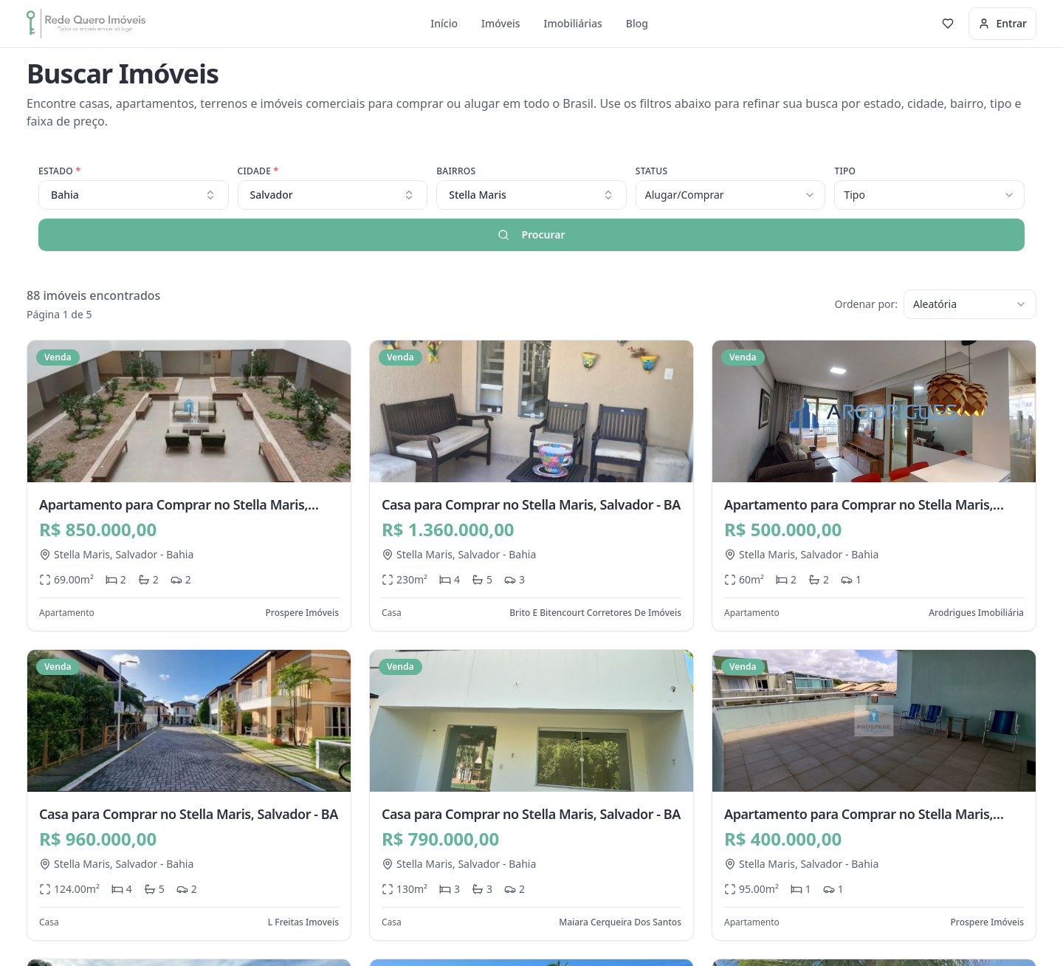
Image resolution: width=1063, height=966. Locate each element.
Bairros (455, 171)
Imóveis (500, 23)
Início (444, 23)
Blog (637, 23)
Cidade (258, 171)
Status (652, 171)
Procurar (531, 234)
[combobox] (531, 195)
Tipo (845, 171)
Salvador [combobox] (333, 195)
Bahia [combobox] (133, 195)
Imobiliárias (573, 23)
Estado (59, 171)
